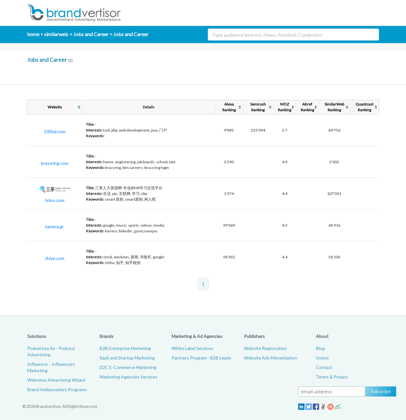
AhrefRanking (307, 107)
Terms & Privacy (332, 376)
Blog (320, 348)
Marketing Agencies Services (128, 376)
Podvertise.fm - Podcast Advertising (51, 351)
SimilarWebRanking (334, 107)
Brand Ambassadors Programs (57, 389)
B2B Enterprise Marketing (125, 348)
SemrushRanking (258, 107)
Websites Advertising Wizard (56, 380)
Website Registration (265, 348)
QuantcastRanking (364, 107)
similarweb (56, 34)
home (33, 34)
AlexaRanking (229, 107)
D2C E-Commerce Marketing (128, 367)
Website (55, 107)
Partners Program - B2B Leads (201, 357)
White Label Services (192, 348)
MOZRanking (284, 107)
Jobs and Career (90, 34)
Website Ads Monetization (270, 357)
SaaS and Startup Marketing (127, 357)
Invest (322, 357)
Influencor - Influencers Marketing (51, 367)
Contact (324, 367)
